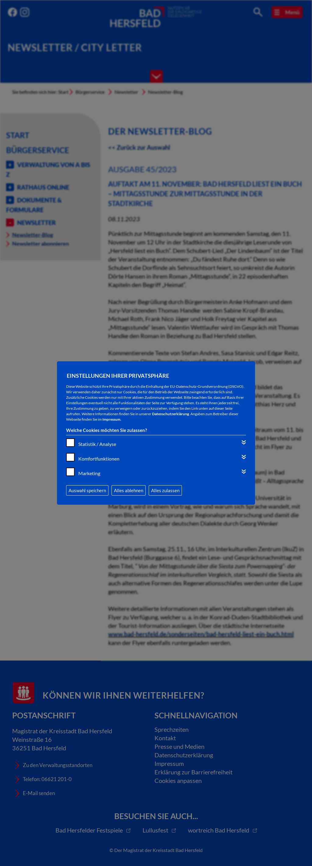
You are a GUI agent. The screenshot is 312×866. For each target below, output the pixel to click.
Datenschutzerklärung (170, 414)
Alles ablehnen (128, 490)
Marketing (89, 473)
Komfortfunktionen (98, 458)
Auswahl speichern (87, 490)
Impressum (111, 419)
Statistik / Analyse (97, 444)
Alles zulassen (165, 490)
